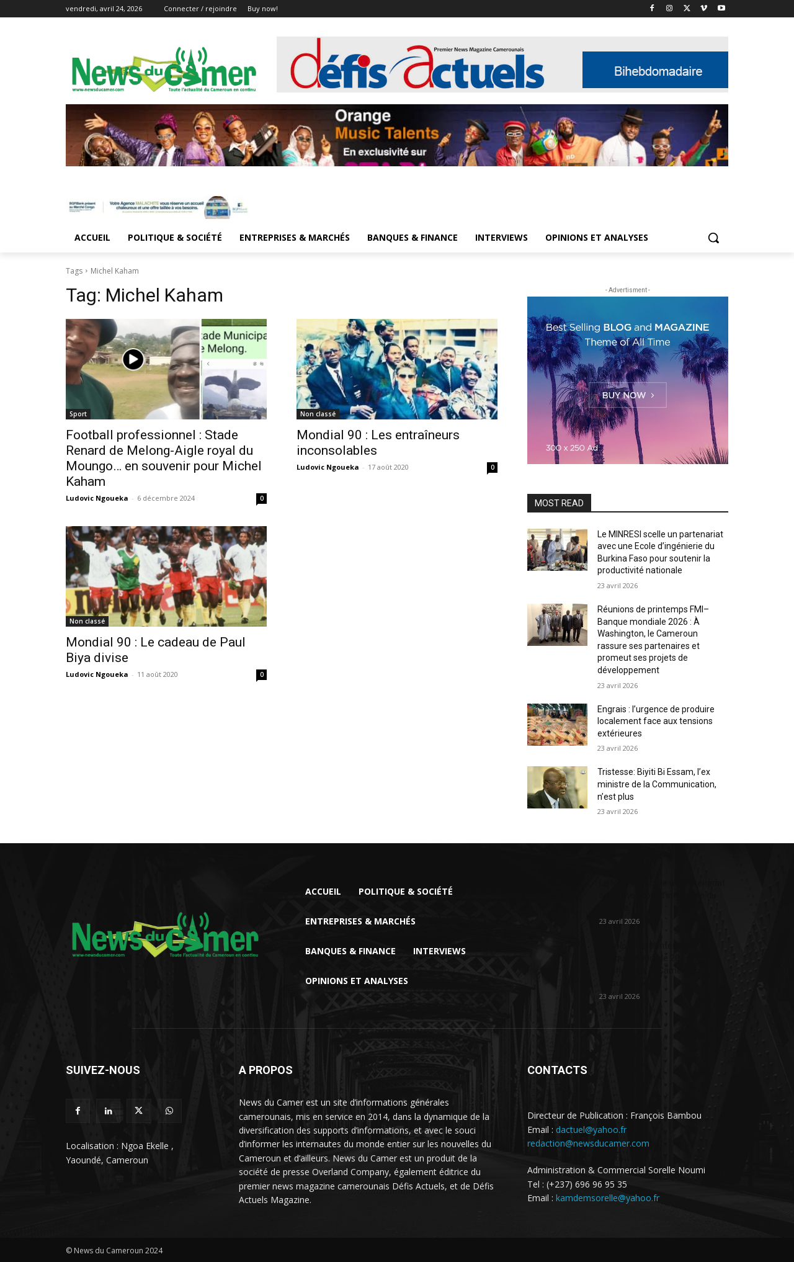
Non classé (318, 413)
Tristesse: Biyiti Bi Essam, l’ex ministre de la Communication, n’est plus (656, 784)
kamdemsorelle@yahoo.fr (607, 1198)
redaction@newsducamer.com (588, 1143)
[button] (713, 238)
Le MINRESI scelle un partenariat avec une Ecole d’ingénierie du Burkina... (662, 895)
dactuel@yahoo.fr (591, 1129)
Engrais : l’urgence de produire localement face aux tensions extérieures (656, 721)
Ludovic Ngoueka (97, 498)
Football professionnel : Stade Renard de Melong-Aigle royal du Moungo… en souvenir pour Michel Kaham (164, 458)
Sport (78, 413)
